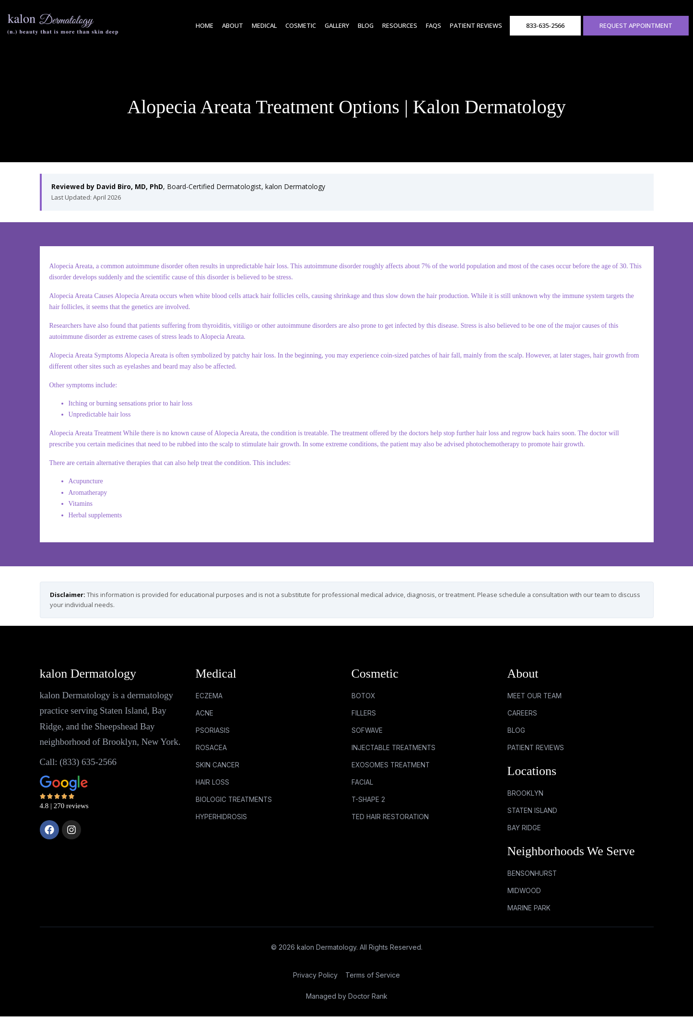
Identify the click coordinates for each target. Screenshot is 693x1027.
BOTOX (364, 697)
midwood (524, 900)
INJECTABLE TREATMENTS (394, 752)
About (232, 25)
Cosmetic (300, 25)
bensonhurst (532, 881)
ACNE (204, 715)
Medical (264, 25)
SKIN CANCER (217, 770)
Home (204, 25)
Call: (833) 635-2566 (78, 762)
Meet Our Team (535, 697)
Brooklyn (525, 798)
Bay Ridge (524, 835)
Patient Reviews (476, 25)
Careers (522, 715)
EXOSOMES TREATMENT (392, 770)
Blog (366, 25)
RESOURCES (399, 25)
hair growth (608, 355)
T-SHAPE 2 (369, 806)
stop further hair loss (471, 433)
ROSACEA (211, 752)
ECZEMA (209, 697)
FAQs (433, 25)
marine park (529, 918)
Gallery (337, 25)
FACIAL (362, 788)
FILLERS (364, 715)
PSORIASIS (213, 733)
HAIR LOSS (213, 788)
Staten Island (532, 816)
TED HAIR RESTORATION (391, 825)
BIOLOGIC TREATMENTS (234, 806)
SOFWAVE (368, 733)
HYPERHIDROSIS (222, 825)
